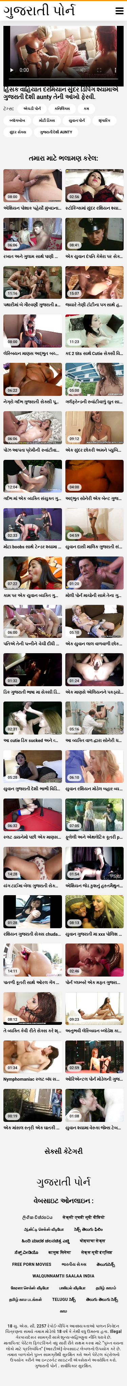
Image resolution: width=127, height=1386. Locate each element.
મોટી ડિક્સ (47, 120)
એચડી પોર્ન (32, 109)
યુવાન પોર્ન (77, 120)
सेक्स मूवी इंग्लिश (96, 1252)
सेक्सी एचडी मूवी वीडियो (84, 1217)
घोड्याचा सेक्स (93, 1241)
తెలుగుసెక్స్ (106, 1264)
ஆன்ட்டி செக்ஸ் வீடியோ (44, 1229)
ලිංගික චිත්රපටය (37, 1217)
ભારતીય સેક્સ (74, 1264)
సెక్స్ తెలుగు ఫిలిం (88, 1229)
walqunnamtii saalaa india (63, 1276)
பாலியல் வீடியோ (72, 1288)
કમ (86, 109)
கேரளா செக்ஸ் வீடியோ (30, 1288)
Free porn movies (31, 1264)
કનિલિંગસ (62, 109)
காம (63, 1311)
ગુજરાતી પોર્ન (46, 1366)
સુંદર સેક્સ (17, 132)
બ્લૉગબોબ (17, 120)
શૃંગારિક (104, 120)
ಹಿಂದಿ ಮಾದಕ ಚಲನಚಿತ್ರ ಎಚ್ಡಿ (46, 1241)
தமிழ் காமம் (106, 1288)
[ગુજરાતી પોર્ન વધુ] (119, 10)
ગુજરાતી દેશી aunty (56, 132)
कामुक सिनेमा (59, 1252)
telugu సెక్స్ (64, 1299)
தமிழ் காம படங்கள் (25, 1299)
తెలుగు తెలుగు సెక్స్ (102, 1299)
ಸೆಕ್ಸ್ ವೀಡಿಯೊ (26, 1252)
